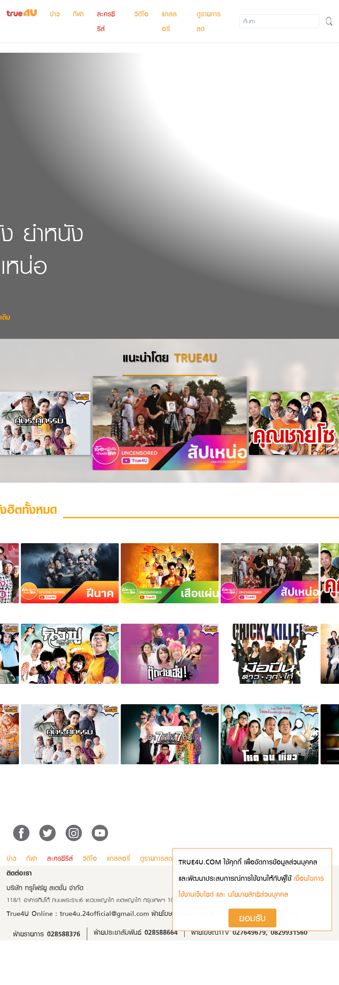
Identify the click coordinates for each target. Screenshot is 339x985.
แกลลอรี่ (118, 858)
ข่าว (55, 14)
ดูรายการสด (156, 858)
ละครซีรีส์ (60, 858)
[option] (170, 423)
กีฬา (78, 14)
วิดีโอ (141, 14)
